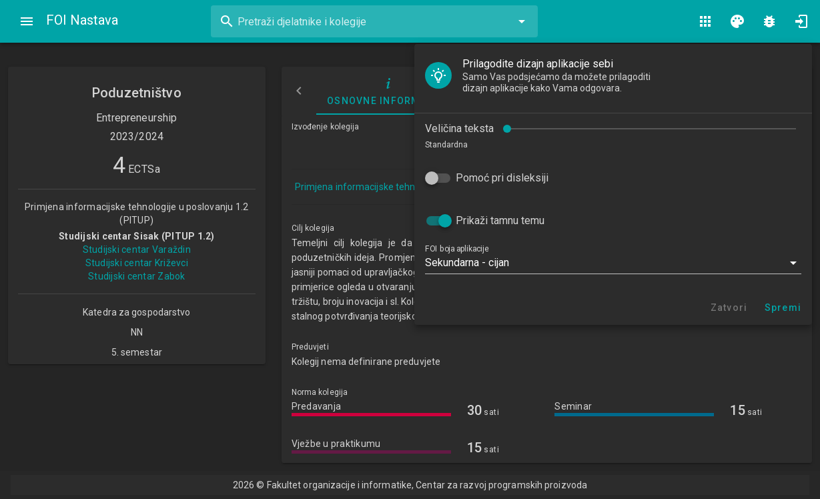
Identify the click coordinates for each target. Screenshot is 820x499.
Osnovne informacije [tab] (388, 90)
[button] (613, 263)
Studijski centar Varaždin (137, 249)
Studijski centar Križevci (136, 263)
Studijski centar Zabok (136, 276)
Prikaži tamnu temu (500, 220)
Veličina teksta (459, 128)
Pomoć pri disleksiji (502, 177)
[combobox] (374, 21)
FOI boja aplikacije (456, 249)
